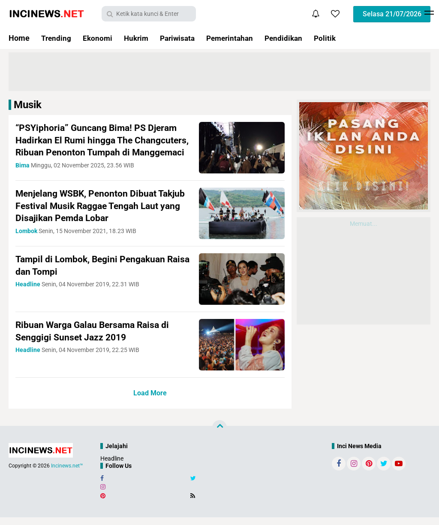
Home (19, 37)
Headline (111, 466)
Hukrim (139, 37)
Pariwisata (182, 37)
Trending (56, 37)
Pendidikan (293, 37)
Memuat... (363, 223)
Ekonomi (99, 37)
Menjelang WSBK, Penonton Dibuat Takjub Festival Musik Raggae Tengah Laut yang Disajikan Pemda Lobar (103, 213)
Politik (336, 37)
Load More (150, 401)
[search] (149, 13)
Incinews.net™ (67, 474)
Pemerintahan (237, 37)
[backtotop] (219, 435)
